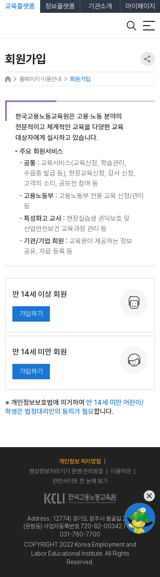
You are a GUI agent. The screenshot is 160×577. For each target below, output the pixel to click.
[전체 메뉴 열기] (149, 25)
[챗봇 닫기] (140, 496)
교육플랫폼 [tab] (20, 6)
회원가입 (80, 79)
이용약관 (121, 471)
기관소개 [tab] (100, 6)
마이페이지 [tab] (140, 6)
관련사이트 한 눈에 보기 (80, 480)
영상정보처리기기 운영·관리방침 (66, 471)
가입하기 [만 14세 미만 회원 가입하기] (31, 371)
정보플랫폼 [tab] (60, 6)
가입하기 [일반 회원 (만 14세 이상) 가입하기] (31, 314)
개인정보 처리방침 (80, 461)
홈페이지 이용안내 (40, 79)
